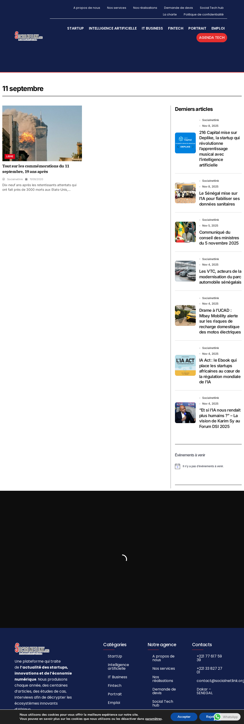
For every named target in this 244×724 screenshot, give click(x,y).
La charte (170, 14)
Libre (9, 156)
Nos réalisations (145, 8)
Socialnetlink (210, 119)
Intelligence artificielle (113, 28)
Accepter (184, 717)
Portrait (197, 28)
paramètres (153, 719)
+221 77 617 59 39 (209, 657)
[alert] (208, 466)
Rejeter (211, 717)
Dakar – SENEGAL (205, 690)
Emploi (218, 28)
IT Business (152, 28)
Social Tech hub (212, 8)
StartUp (75, 28)
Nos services (116, 8)
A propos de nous (86, 8)
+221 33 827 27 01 (209, 670)
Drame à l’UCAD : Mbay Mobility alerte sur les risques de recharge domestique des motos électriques (220, 321)
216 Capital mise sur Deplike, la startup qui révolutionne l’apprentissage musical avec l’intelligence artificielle (219, 148)
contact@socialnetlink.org (213, 680)
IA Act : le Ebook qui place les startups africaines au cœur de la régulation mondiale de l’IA (220, 371)
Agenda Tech (212, 37)
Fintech (175, 28)
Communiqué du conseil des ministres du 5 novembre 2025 (219, 237)
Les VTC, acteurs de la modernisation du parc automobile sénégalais (220, 276)
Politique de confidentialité (204, 14)
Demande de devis (178, 8)
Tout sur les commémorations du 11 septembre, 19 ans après (35, 168)
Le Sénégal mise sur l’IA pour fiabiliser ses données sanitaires (219, 198)
